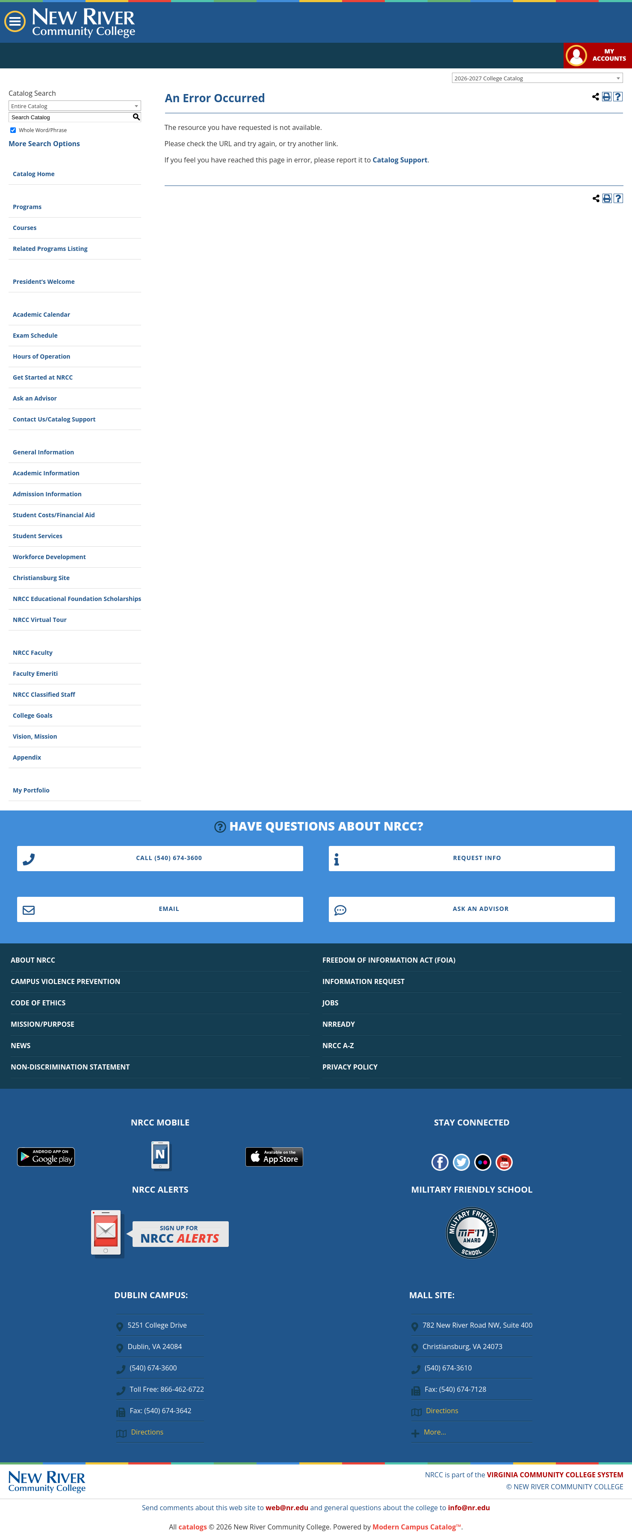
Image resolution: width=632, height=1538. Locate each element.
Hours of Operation (42, 356)
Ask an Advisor (35, 398)
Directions (147, 1432)
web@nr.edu (287, 1507)
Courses (24, 228)
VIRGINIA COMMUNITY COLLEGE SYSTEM (555, 1474)
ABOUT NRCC (33, 960)
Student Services (37, 536)
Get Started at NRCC (43, 377)
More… (435, 1432)
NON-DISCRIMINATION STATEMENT (70, 1067)
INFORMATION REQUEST (363, 981)
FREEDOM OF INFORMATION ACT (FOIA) (388, 960)
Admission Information (47, 494)
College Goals (33, 715)
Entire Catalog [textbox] (29, 106)
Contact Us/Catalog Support (54, 419)
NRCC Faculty (33, 652)
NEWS (20, 1045)
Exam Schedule (35, 335)
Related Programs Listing (50, 249)
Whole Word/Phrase (43, 130)
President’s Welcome (44, 281)
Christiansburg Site (41, 578)
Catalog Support (400, 160)
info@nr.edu (469, 1507)
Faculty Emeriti (35, 673)
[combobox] (537, 78)
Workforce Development (49, 557)
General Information (43, 452)
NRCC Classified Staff (44, 694)
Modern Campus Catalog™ (416, 1527)
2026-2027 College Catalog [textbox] (489, 78)
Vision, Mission (35, 736)
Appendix (27, 757)
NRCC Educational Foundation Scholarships (77, 599)
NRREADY (338, 1024)
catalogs (193, 1527)
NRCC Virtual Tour (40, 620)
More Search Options (44, 143)
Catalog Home (34, 174)
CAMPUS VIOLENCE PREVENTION (65, 981)
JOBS (330, 1003)
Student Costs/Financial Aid (54, 515)
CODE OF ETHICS (38, 1003)
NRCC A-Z (338, 1045)
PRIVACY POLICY (350, 1067)
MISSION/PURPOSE (42, 1024)
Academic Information (46, 473)
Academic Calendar (41, 314)
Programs (27, 207)
